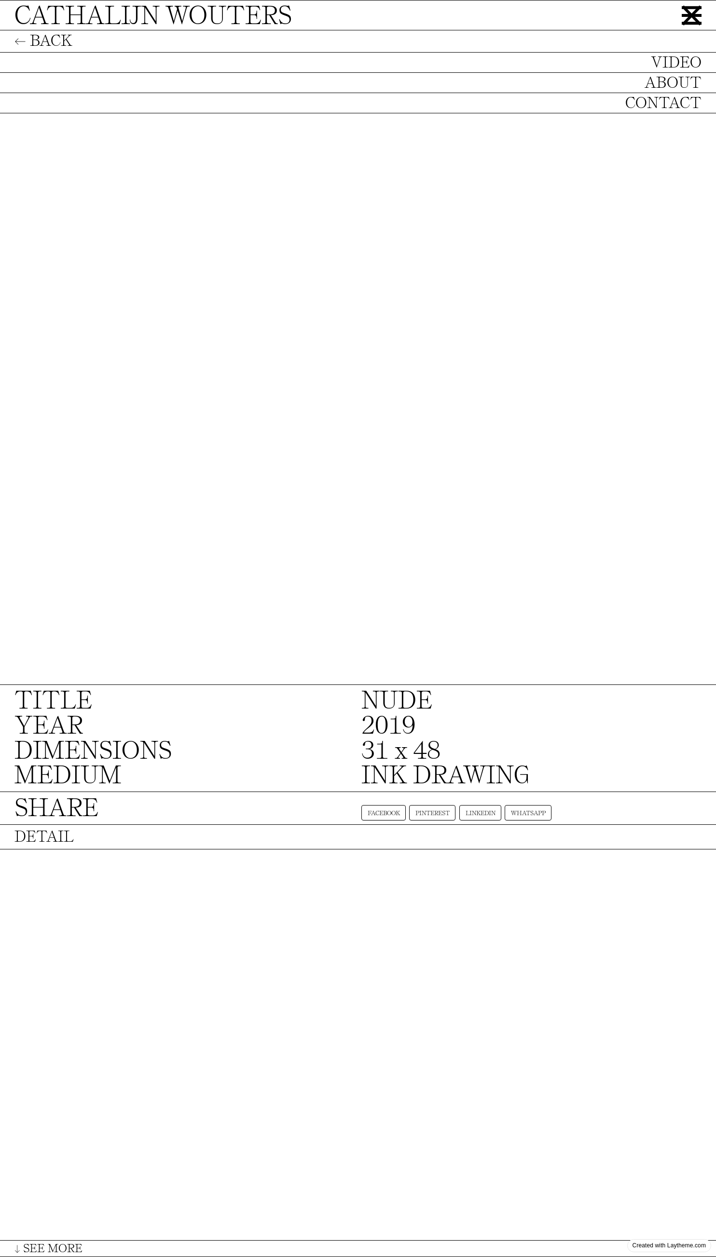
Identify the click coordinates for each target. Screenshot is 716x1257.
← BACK (43, 41)
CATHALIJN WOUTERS (153, 15)
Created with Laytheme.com (669, 1245)
